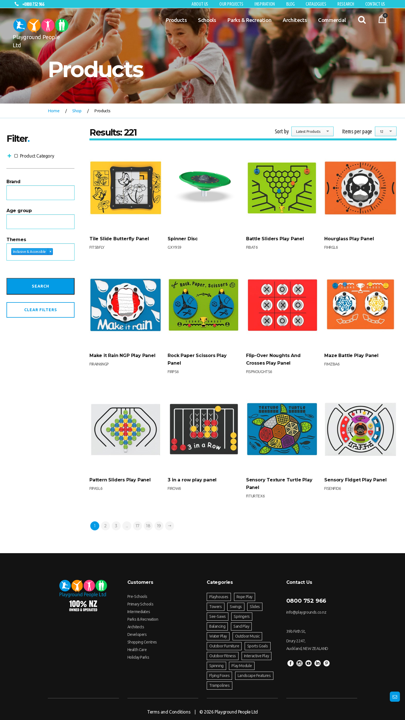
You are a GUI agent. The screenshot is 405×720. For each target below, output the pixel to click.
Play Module (241, 665)
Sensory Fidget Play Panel (355, 480)
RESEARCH (345, 3)
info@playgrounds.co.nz (306, 612)
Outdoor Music (247, 636)
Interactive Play (256, 656)
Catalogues (316, 3)
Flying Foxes (219, 675)
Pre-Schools (137, 596)
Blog (290, 3)
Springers (241, 616)
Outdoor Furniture (224, 646)
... (127, 525)
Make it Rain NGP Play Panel (122, 355)
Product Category (30, 155)
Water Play (218, 636)
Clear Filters (40, 310)
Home (54, 110)
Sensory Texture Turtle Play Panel (279, 483)
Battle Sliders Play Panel (275, 238)
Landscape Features (254, 675)
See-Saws (217, 616)
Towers (215, 606)
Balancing (217, 626)
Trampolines (219, 685)
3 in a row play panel (192, 480)
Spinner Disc (183, 238)
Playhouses (218, 597)
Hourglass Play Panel (349, 238)
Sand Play (241, 626)
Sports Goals (257, 646)
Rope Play (245, 597)
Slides (255, 606)
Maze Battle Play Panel (351, 355)
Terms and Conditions (168, 711)
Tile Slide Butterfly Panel (119, 238)
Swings (236, 606)
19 (159, 525)
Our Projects (231, 3)
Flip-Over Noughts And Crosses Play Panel (273, 359)
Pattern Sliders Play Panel (120, 480)
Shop (77, 110)
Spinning (216, 665)
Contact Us (375, 3)
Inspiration (264, 3)
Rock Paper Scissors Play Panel (197, 359)
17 (138, 525)
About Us (200, 3)
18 (148, 525)
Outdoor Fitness (222, 656)
